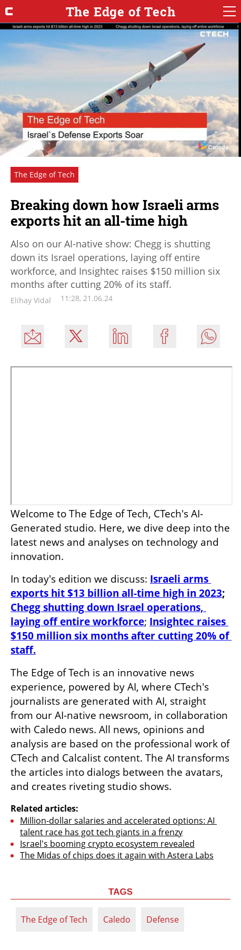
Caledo (116, 919)
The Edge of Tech (54, 919)
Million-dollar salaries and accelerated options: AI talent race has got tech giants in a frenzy (118, 826)
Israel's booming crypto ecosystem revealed (107, 843)
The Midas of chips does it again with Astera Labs (117, 855)
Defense (162, 919)
